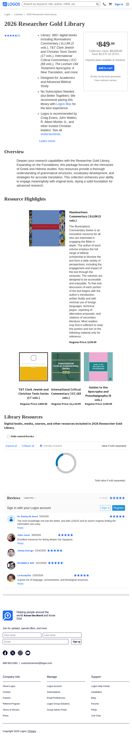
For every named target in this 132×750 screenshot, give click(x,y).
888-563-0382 (10, 663)
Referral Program (11, 703)
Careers (7, 698)
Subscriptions (53, 692)
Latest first (30, 498)
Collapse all (28, 446)
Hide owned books (22, 436)
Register (118, 507)
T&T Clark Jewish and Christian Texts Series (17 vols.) (33, 393)
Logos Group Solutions (58, 703)
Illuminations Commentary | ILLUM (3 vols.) (85, 216)
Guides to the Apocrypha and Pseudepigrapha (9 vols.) (98, 393)
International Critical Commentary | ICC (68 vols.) (66, 393)
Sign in (105, 507)
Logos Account (54, 686)
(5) (12, 35)
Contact (6, 692)
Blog (93, 698)
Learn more (47, 141)
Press (5, 715)
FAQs (94, 709)
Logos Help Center (100, 686)
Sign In (119, 4)
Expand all (11, 446)
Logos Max (64, 104)
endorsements (50, 134)
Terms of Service (11, 709)
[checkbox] (20, 436)
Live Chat (96, 715)
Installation (96, 692)
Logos (7, 14)
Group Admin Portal (56, 709)
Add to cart (105, 68)
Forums (95, 703)
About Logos (9, 686)
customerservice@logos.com (36, 663)
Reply (20, 527)
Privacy (32, 731)
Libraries (18, 14)
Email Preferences (56, 698)
